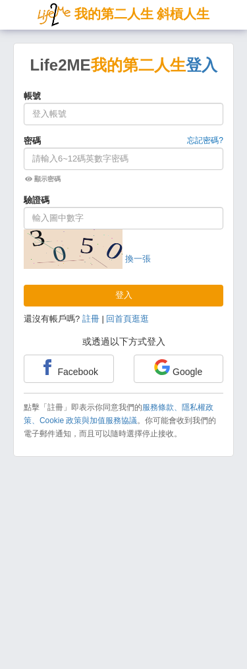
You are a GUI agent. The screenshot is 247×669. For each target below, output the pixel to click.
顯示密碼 (43, 179)
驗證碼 (36, 200)
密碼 (32, 141)
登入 (123, 295)
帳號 (32, 96)
